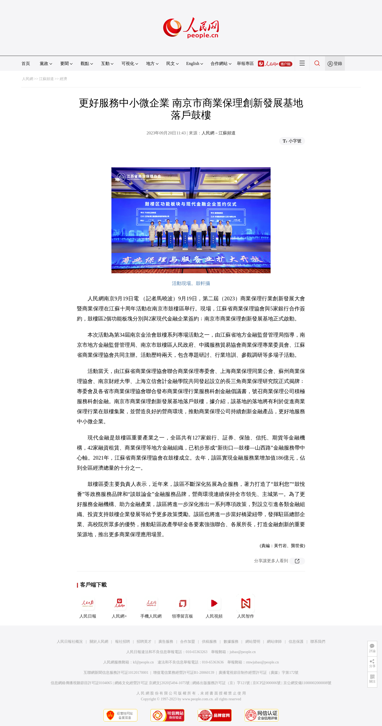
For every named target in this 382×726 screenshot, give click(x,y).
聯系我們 (317, 642)
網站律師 (274, 642)
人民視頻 (214, 606)
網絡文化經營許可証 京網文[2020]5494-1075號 (152, 683)
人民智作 (245, 606)
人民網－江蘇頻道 (219, 133)
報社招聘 (122, 642)
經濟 (63, 79)
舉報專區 (245, 63)
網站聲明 (252, 642)
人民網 (27, 79)
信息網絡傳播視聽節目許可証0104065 (81, 683)
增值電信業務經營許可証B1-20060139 (183, 673)
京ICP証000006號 (267, 683)
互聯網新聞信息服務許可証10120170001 (116, 673)
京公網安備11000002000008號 (307, 683)
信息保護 (296, 642)
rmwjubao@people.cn (262, 662)
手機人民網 (151, 606)
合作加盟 (187, 642)
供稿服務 (209, 642)
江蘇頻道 (46, 79)
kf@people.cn (143, 662)
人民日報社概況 (70, 642)
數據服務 (231, 642)
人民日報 (88, 606)
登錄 (338, 63)
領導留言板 (182, 606)
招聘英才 (144, 642)
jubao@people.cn (243, 652)
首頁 (25, 63)
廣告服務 (165, 642)
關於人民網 (99, 642)
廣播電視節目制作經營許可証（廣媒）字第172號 (258, 673)
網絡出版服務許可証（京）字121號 (221, 683)
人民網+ (119, 606)
